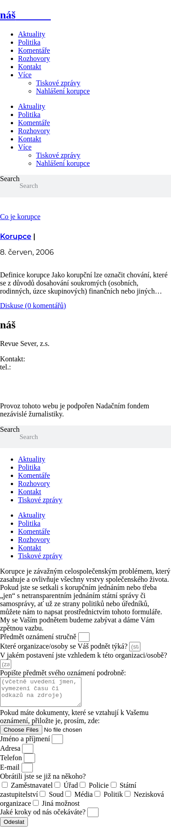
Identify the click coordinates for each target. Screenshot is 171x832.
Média (83, 800)
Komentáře (34, 50)
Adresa (11, 753)
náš (25, 15)
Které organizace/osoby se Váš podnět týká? (64, 646)
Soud (56, 800)
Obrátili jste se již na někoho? (43, 781)
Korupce (15, 236)
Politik (113, 800)
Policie (98, 791)
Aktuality (31, 34)
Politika (29, 42)
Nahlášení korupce (63, 91)
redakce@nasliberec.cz (33, 375)
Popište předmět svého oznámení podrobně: (63, 673)
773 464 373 (31, 367)
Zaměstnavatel (32, 791)
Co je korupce (20, 216)
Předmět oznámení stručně (39, 636)
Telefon (12, 763)
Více (25, 75)
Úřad (70, 791)
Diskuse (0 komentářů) (33, 305)
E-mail (11, 772)
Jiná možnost (61, 809)
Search (10, 178)
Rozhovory (34, 58)
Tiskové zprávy (58, 83)
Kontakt (29, 66)
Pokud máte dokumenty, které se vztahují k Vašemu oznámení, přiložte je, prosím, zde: (74, 722)
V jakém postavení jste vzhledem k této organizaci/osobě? (83, 655)
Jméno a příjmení (26, 744)
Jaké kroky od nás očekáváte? (43, 817)
